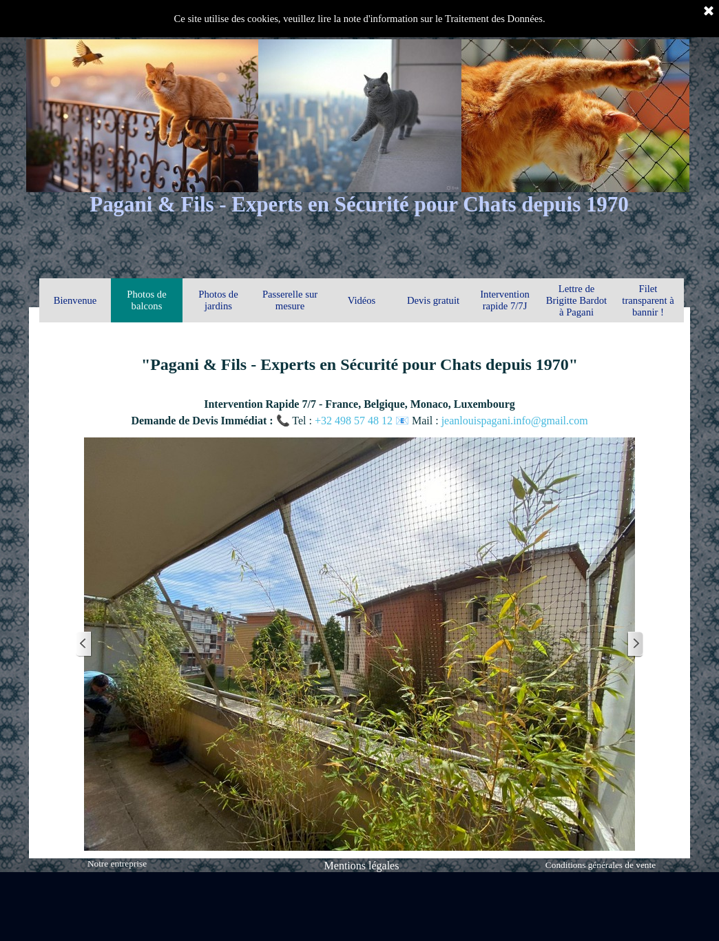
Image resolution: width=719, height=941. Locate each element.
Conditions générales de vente (600, 865)
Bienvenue (75, 300)
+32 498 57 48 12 (355, 420)
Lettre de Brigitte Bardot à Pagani (576, 300)
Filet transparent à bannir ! (648, 300)
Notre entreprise (117, 863)
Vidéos (362, 300)
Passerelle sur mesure (289, 300)
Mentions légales (361, 865)
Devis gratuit (433, 300)
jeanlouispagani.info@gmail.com (514, 420)
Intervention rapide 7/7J (505, 300)
